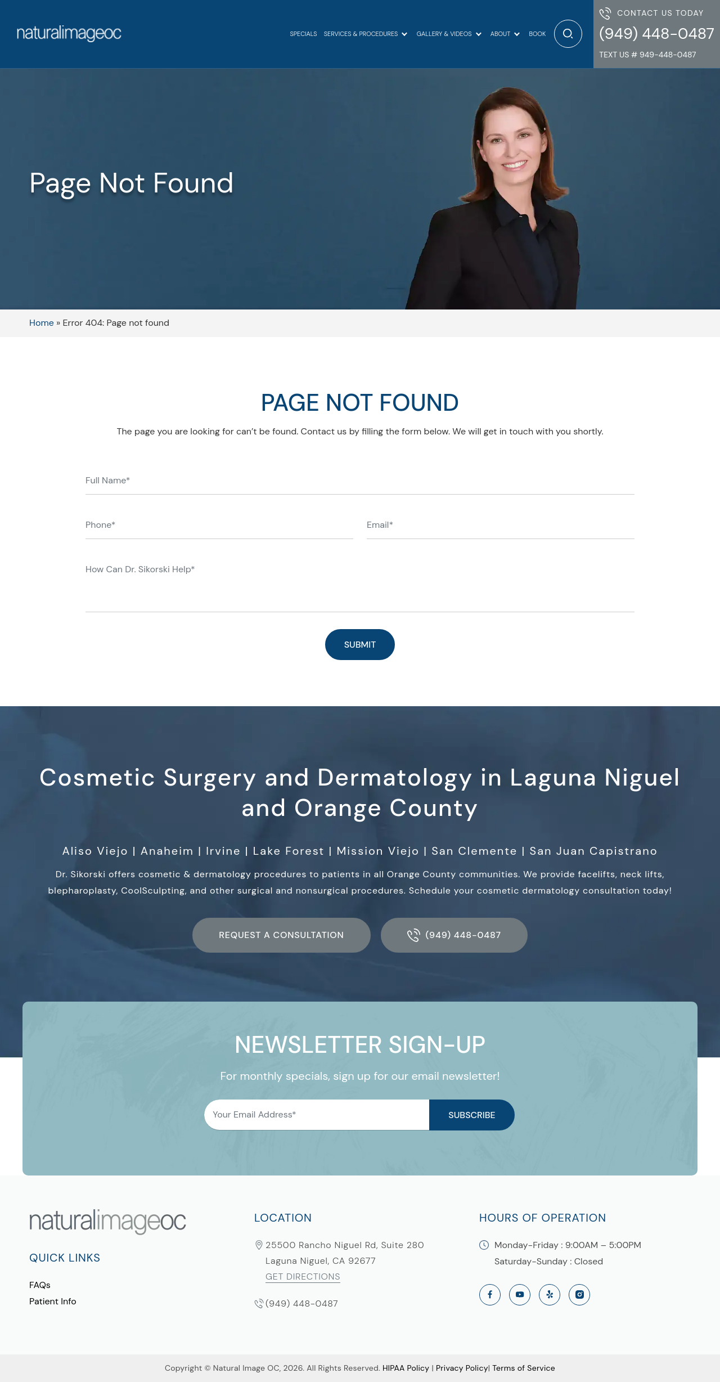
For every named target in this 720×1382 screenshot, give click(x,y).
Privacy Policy (462, 1368)
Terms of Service (523, 1368)
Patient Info (52, 1301)
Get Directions (303, 1276)
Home (41, 323)
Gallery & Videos (444, 34)
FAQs (40, 1285)
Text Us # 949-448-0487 (647, 55)
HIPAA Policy (405, 1368)
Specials (303, 34)
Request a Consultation (281, 935)
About (500, 34)
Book (537, 34)
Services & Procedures (361, 34)
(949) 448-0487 (656, 33)
